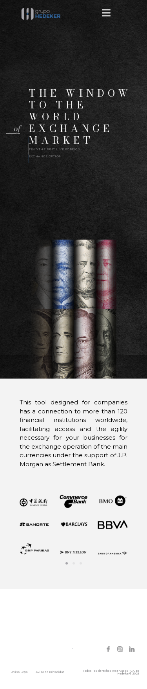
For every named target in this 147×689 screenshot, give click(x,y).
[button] (13, 129)
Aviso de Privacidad (50, 672)
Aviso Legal (20, 672)
